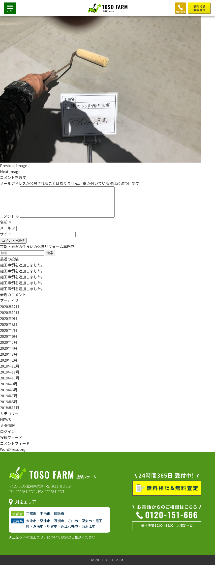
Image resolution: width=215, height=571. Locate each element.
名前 (6, 227)
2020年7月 (8, 336)
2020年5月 (8, 348)
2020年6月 (8, 342)
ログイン (7, 437)
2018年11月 (9, 413)
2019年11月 (9, 377)
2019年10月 (9, 383)
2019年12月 (9, 371)
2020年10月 (9, 318)
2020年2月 (8, 366)
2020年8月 (8, 330)
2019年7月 (8, 401)
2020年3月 (8, 360)
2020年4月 (8, 354)
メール (8, 233)
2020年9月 (8, 324)
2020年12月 (9, 312)
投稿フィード (11, 443)
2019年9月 (8, 389)
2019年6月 (8, 407)
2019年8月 (8, 395)
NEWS (5, 425)
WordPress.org (13, 455)
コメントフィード (15, 449)
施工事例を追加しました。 (22, 270)
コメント (9, 222)
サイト (5, 239)
